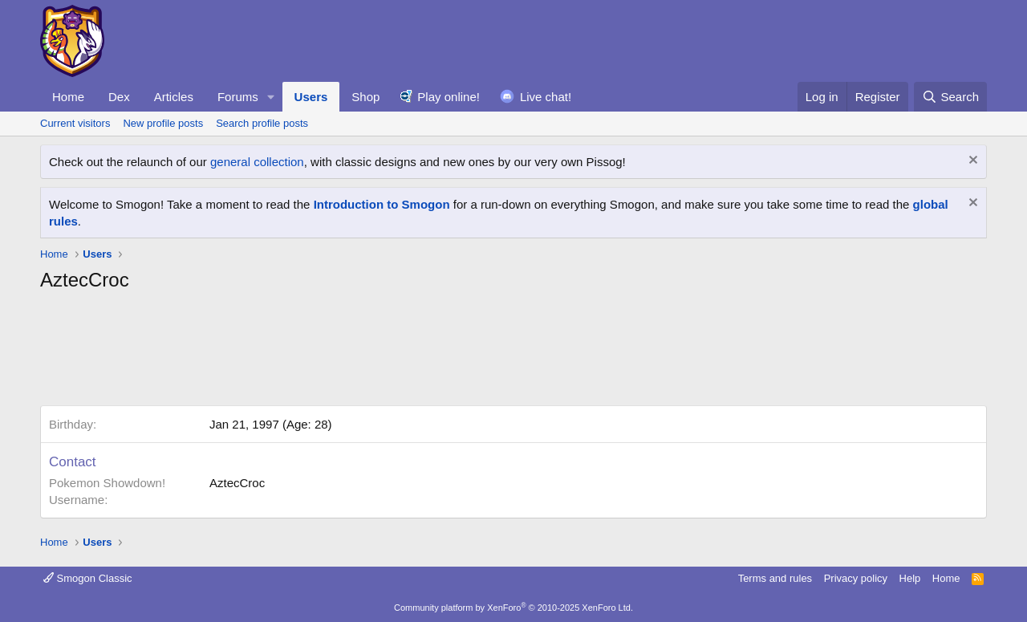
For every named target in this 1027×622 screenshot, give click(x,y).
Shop (365, 97)
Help (910, 578)
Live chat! (545, 97)
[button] (271, 97)
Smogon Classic (87, 578)
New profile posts (163, 123)
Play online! (448, 97)
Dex (119, 97)
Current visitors (75, 123)
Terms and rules (775, 578)
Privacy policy (855, 578)
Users (311, 97)
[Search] (950, 97)
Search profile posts (262, 123)
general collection (257, 162)
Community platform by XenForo (513, 607)
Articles (173, 97)
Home (68, 97)
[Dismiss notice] (971, 161)
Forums (237, 97)
